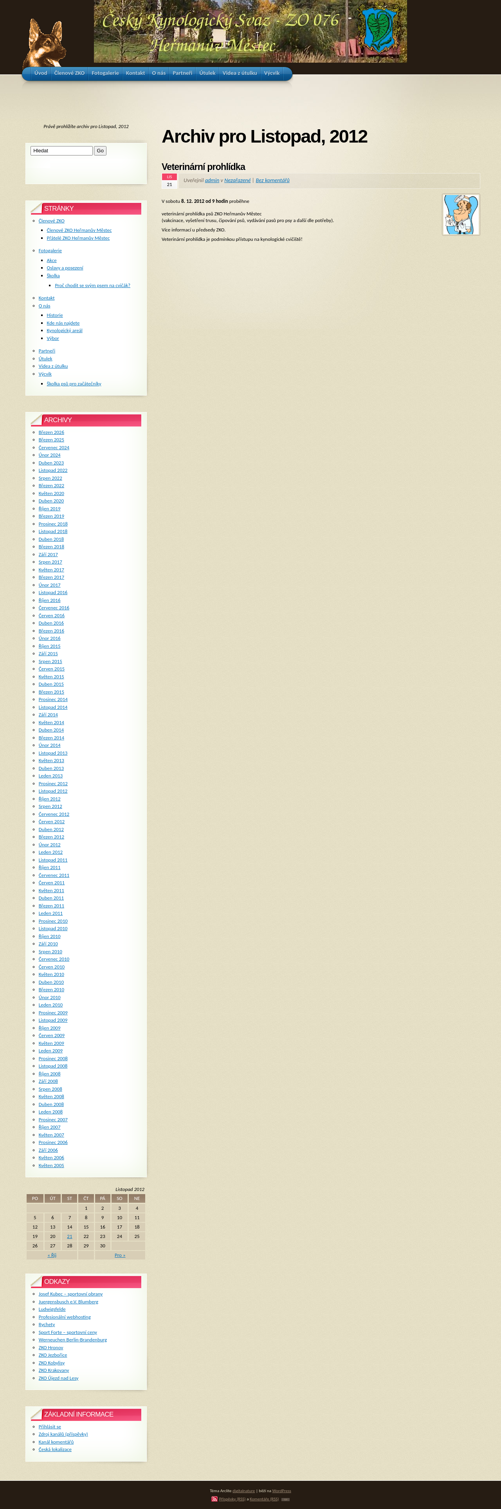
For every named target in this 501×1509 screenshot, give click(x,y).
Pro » (120, 1255)
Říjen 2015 (50, 646)
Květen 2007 (51, 1135)
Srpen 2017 (50, 562)
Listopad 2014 (53, 707)
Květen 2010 (51, 974)
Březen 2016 (51, 631)
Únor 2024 (50, 455)
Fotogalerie (50, 250)
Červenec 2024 (54, 447)
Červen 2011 (52, 883)
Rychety (47, 1324)
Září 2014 (48, 714)
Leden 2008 (51, 1112)
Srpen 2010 (50, 951)
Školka (53, 275)
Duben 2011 (51, 898)
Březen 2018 (51, 546)
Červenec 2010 (54, 959)
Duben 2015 (51, 684)
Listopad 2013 (53, 753)
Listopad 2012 (53, 791)
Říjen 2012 (50, 799)
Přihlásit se (50, 1426)
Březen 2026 (51, 432)
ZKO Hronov (51, 1347)
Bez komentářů (273, 180)
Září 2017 (48, 554)
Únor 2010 (50, 997)
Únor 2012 (50, 845)
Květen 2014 (51, 722)
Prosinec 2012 (53, 783)
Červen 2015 (52, 669)
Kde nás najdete (63, 323)
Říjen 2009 (50, 1028)
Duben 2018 (51, 539)
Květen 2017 (51, 570)
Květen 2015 (51, 677)
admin (212, 180)
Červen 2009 (52, 1035)
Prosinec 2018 (53, 524)
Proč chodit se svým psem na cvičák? (92, 285)
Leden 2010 (51, 1005)
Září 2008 (48, 1081)
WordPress (281, 1490)
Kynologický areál (65, 330)
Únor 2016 (50, 638)
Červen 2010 (52, 967)
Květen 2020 (51, 493)
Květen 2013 (51, 760)
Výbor (53, 338)
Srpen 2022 (50, 478)
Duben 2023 (51, 463)
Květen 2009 (51, 1043)
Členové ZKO (52, 221)
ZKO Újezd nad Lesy (59, 1378)
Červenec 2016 (54, 608)
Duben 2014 (51, 730)
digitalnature (243, 1490)
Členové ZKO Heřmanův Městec (79, 230)
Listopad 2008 (53, 1066)
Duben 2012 (51, 829)
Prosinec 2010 (53, 921)
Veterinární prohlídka (203, 167)
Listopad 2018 (53, 531)
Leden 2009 (51, 1051)
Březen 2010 (51, 989)
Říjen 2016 (50, 600)
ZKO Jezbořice (53, 1355)
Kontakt (47, 298)
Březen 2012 (51, 837)
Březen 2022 (51, 485)
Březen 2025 (51, 440)
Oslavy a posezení (65, 268)
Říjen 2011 (50, 867)
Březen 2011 (51, 906)
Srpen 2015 (50, 661)
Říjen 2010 (50, 936)
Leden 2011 (51, 913)
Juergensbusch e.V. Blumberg (68, 1302)
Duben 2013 (51, 768)
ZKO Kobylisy (52, 1363)
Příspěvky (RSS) (232, 1499)
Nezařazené (237, 180)
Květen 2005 (51, 1165)
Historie (55, 315)
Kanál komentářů (56, 1442)
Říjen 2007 (50, 1127)
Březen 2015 (51, 692)
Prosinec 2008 (53, 1058)
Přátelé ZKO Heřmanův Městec (78, 238)
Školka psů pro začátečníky (74, 384)
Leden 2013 (51, 776)
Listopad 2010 (53, 928)
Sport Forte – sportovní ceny (68, 1332)
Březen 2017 (51, 577)
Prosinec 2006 (53, 1142)
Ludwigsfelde (52, 1309)
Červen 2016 (52, 615)
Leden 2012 (51, 852)
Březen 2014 (51, 738)
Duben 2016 (51, 623)
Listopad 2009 (53, 1020)
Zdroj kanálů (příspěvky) (63, 1434)
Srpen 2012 (50, 806)
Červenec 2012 (54, 814)
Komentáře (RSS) (264, 1499)
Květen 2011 (51, 890)
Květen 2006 (51, 1157)
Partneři (47, 351)
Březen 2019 (51, 516)
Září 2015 (48, 653)
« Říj (51, 1255)
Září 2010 (48, 944)
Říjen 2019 (50, 508)
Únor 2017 (50, 585)
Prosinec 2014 (53, 699)
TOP (285, 1499)
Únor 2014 (50, 745)
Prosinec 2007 (53, 1119)
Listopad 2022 (53, 470)
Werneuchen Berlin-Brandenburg (73, 1340)
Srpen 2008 (50, 1089)
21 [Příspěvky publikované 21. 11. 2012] (69, 1236)
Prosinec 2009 (53, 1013)
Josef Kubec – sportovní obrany (71, 1294)
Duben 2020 (51, 501)
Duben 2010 (51, 982)
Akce (52, 260)
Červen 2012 (52, 821)
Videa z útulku (53, 366)
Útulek (45, 358)
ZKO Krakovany (54, 1370)
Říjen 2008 (50, 1074)
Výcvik (45, 374)
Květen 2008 (51, 1096)
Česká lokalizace (55, 1449)
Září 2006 (48, 1150)
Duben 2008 (51, 1104)
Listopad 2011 (53, 860)
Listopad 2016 (53, 592)
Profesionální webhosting (65, 1317)
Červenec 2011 (54, 875)
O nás (44, 306)
